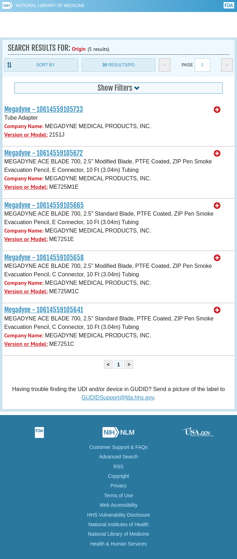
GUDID (118, 25)
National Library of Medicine (50, 5)
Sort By (45, 64)
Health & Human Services (118, 544)
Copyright (118, 476)
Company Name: (23, 126)
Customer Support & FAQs (118, 447)
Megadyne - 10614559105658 (44, 257)
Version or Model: (26, 134)
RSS (118, 466)
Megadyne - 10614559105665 (44, 205)
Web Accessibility (119, 505)
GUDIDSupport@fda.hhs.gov (118, 398)
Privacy (119, 485)
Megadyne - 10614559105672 (43, 153)
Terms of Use (118, 495)
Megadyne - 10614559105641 (43, 310)
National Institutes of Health (118, 524)
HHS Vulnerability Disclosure (118, 515)
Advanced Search (118, 456)
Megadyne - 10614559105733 (43, 109)
